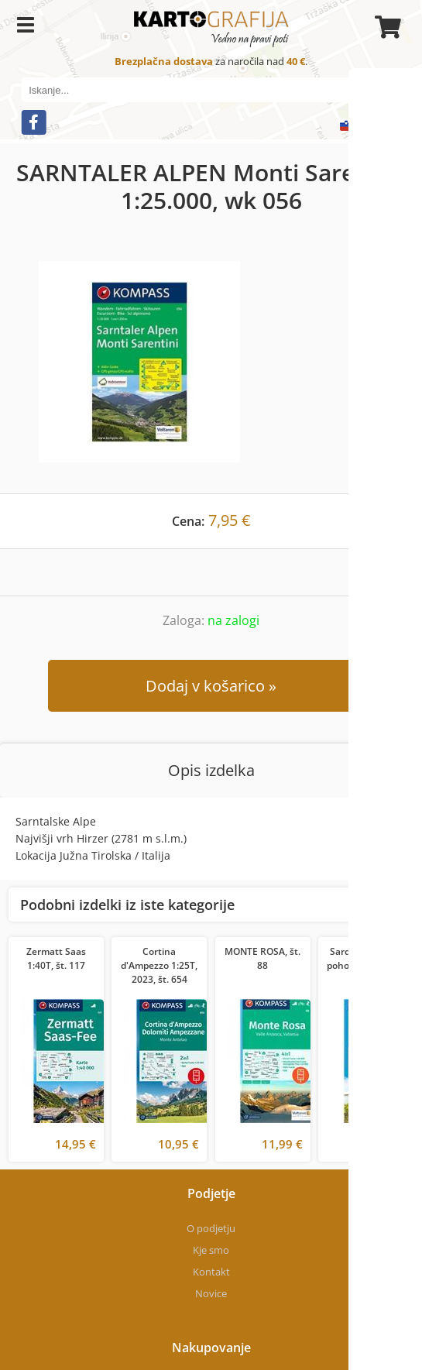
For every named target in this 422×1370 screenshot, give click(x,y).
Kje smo (211, 1250)
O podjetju (211, 1228)
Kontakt (211, 1272)
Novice (211, 1293)
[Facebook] (33, 122)
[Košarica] (385, 27)
